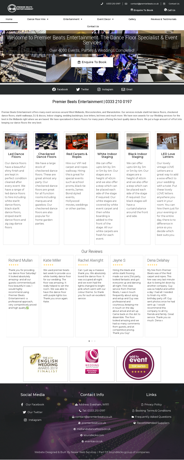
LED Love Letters (168, 155)
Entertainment (72, 19)
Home (9, 19)
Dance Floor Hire (37, 19)
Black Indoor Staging (137, 155)
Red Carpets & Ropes (76, 155)
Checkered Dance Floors (46, 155)
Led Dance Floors (16, 155)
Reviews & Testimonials (163, 19)
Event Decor (105, 19)
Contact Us (93, 26)
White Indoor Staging (107, 155)
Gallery (132, 19)
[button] (4, 296)
